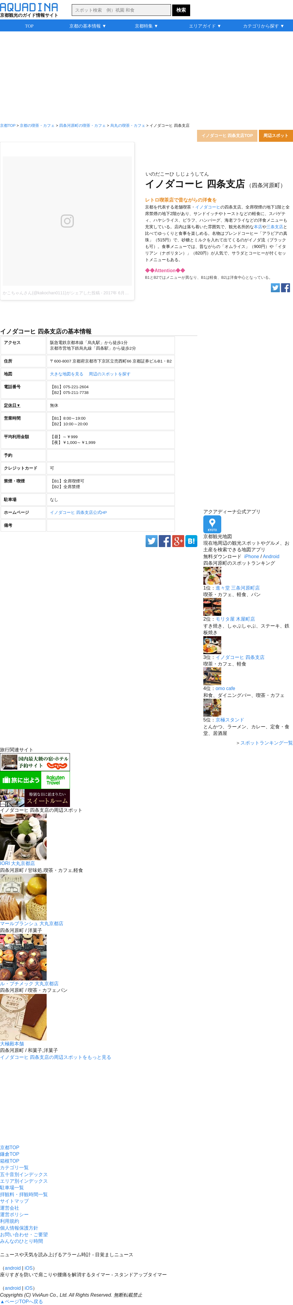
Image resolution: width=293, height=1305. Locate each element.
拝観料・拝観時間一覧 (24, 1194)
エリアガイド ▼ (205, 25)
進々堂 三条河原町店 (238, 587)
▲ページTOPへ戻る (21, 1301)
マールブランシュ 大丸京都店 (31, 923)
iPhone (251, 556)
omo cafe (225, 688)
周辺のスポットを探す (110, 374)
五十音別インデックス (24, 1174)
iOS (29, 1268)
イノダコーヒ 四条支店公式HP (78, 512)
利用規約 (9, 1221)
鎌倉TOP (9, 1154)
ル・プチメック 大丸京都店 (29, 983)
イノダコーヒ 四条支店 (240, 657)
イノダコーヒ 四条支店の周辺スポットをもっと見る (55, 1057)
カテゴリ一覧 (14, 1167)
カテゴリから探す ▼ (264, 25)
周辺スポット (276, 135)
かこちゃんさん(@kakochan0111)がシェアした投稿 (51, 292)
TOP (29, 25)
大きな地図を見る (66, 374)
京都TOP (9, 1147)
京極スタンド (230, 719)
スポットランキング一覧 (266, 742)
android (13, 1268)
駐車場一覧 (12, 1187)
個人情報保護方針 (19, 1228)
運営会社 (9, 1207)
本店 (258, 226)
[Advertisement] (146, 78)
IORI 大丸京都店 (17, 863)
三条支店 (274, 226)
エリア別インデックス (24, 1181)
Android (271, 556)
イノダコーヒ (207, 207)
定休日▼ (12, 405)
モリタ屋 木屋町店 (235, 619)
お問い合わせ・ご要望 (24, 1234)
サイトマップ (14, 1201)
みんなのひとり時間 (21, 1241)
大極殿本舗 (12, 1043)
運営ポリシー (14, 1214)
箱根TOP (9, 1161)
